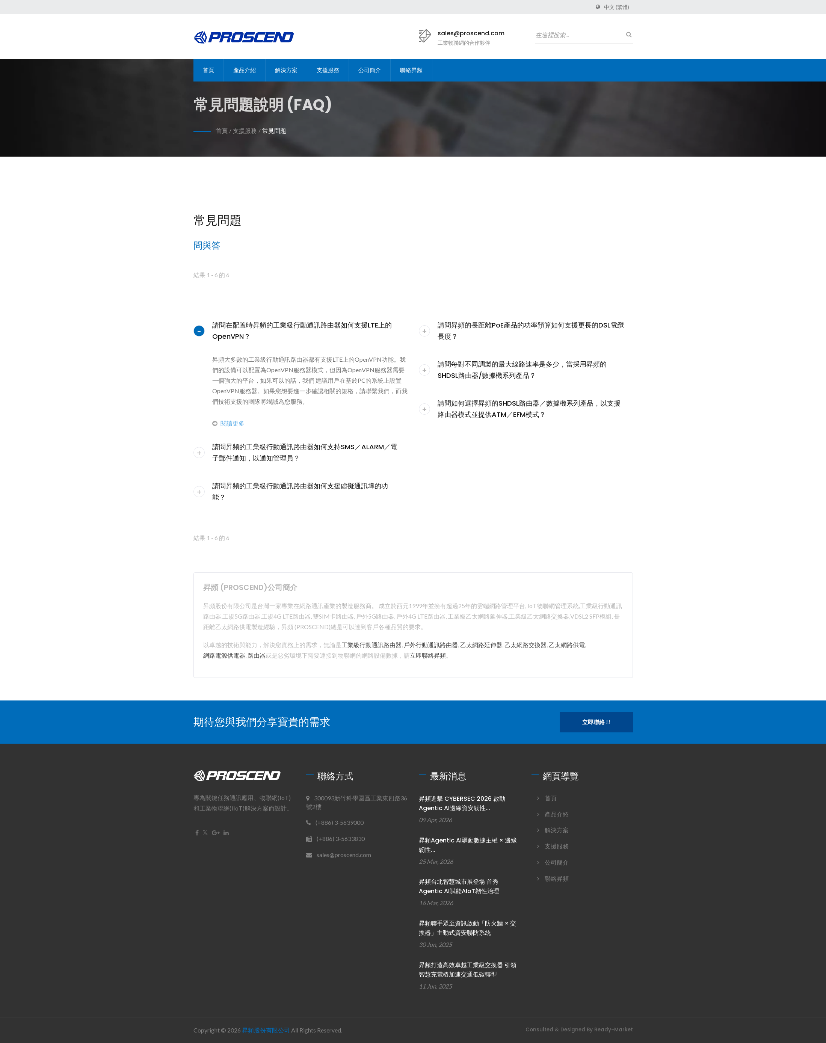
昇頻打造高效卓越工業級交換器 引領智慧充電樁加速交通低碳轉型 (467, 970)
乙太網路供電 (567, 644)
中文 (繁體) (616, 7)
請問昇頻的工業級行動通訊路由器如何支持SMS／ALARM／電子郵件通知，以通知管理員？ (304, 452)
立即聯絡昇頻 (428, 655)
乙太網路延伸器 (481, 644)
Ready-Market (613, 1029)
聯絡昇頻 (411, 70)
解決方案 (286, 70)
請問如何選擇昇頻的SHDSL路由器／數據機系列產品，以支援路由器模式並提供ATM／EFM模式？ (529, 408)
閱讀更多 (228, 423)
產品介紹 (244, 70)
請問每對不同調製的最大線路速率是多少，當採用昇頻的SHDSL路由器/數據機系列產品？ (522, 369)
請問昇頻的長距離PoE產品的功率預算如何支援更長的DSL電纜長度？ (531, 330)
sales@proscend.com (471, 33)
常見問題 (274, 130)
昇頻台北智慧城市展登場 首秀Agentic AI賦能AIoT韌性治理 (459, 886)
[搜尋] (627, 34)
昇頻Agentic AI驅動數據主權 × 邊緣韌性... (468, 845)
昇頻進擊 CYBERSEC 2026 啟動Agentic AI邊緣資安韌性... (462, 803)
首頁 (208, 70)
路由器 (257, 655)
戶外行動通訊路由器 (431, 644)
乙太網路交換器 (525, 644)
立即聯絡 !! (596, 721)
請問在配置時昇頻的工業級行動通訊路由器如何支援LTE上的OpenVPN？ (302, 330)
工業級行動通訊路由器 (371, 644)
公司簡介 (369, 70)
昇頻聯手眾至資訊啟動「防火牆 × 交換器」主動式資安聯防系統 (467, 928)
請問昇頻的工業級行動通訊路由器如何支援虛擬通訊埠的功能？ (300, 491)
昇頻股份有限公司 (266, 1030)
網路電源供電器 (224, 655)
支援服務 (328, 70)
